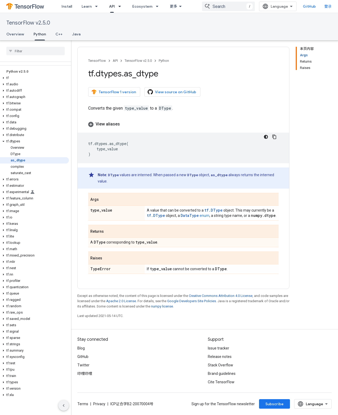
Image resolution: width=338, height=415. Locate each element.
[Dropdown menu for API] (121, 6)
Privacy (99, 404)
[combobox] (228, 6)
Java (76, 34)
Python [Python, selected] (40, 34)
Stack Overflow (220, 365)
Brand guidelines (222, 373)
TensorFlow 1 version (113, 92)
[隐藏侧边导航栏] (63, 405)
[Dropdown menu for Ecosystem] (158, 6)
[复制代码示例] (274, 137)
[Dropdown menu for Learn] (98, 6)
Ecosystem (142, 6)
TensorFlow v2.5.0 (28, 23)
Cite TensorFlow (221, 382)
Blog (81, 348)
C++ (59, 34)
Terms (82, 404)
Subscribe (274, 404)
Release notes (220, 357)
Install (67, 6)
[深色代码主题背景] (266, 137)
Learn (87, 6)
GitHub (309, 6)
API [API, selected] (112, 6)
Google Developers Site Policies (191, 301)
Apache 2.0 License (121, 301)
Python (164, 61)
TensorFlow (97, 61)
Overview (15, 34)
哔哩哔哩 (84, 373)
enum (195, 215)
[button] (34, 78)
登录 (328, 6)
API (115, 61)
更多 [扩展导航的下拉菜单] (173, 6)
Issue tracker (218, 348)
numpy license (162, 306)
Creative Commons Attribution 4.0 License (220, 296)
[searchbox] (35, 51)
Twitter (83, 365)
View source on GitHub (172, 92)
